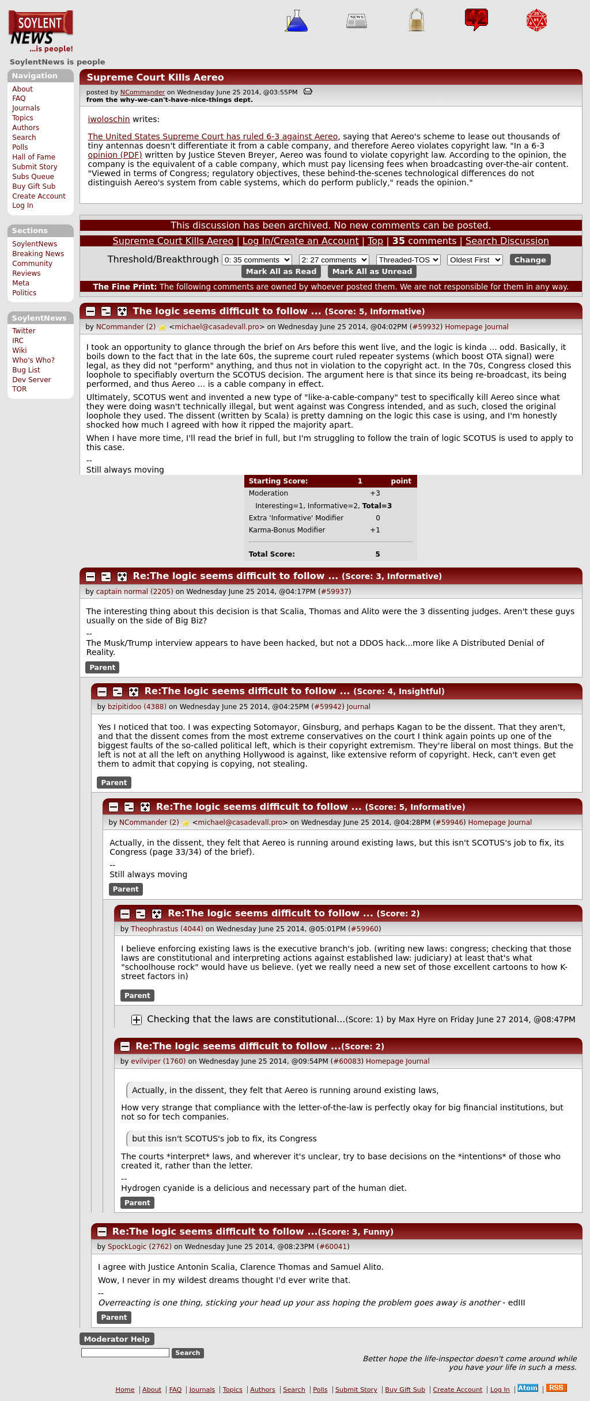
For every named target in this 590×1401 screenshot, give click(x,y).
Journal (497, 327)
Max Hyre (417, 1019)
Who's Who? (33, 360)
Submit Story (35, 167)
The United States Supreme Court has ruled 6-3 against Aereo (213, 136)
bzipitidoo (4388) (137, 707)
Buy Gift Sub (33, 186)
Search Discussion (507, 240)
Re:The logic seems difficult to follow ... (236, 575)
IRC (18, 341)
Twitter (23, 331)
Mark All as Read (281, 271)
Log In (22, 205)
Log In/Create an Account (301, 240)
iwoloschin (109, 119)
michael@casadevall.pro (217, 327)
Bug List (26, 370)
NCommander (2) (126, 327)
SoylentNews (40, 32)
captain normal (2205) (134, 592)
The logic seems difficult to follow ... (227, 311)
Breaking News (38, 254)
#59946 (449, 822)
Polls (20, 147)
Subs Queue (33, 177)
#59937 (335, 592)
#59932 (426, 327)
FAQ (18, 98)
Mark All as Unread (372, 271)
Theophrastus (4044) (167, 929)
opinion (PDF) (115, 154)
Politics (24, 293)
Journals (26, 108)
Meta (20, 283)
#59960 (365, 929)
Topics (22, 118)
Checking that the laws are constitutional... (246, 1019)
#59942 (328, 707)
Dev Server (31, 380)
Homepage (463, 327)
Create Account (39, 196)
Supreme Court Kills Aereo (155, 77)
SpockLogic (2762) (140, 1247)
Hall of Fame (33, 157)
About (22, 89)
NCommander (142, 92)
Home (125, 1390)
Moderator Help (117, 1339)
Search (24, 138)
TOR (19, 389)
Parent (102, 667)
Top (375, 240)
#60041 (333, 1247)
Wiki (19, 351)
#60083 (347, 1061)
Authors (25, 128)
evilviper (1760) (158, 1061)
